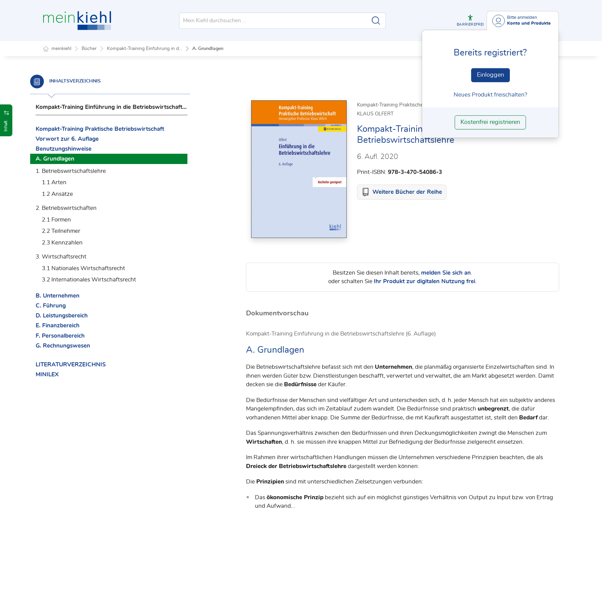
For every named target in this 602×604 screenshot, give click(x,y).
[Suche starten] (376, 20)
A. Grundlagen (207, 48)
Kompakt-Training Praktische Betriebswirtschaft (113, 129)
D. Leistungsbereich (75, 315)
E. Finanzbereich (71, 325)
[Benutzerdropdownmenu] (523, 20)
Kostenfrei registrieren (490, 122)
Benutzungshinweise (77, 149)
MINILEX (60, 374)
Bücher (89, 48)
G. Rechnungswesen (76, 346)
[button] (470, 20)
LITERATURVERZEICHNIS (84, 364)
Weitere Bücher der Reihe (407, 192)
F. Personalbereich (73, 336)
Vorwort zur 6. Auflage (80, 139)
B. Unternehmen (71, 296)
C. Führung (64, 306)
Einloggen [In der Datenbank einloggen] (490, 75)
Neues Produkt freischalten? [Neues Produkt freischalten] (490, 95)
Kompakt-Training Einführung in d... (144, 48)
